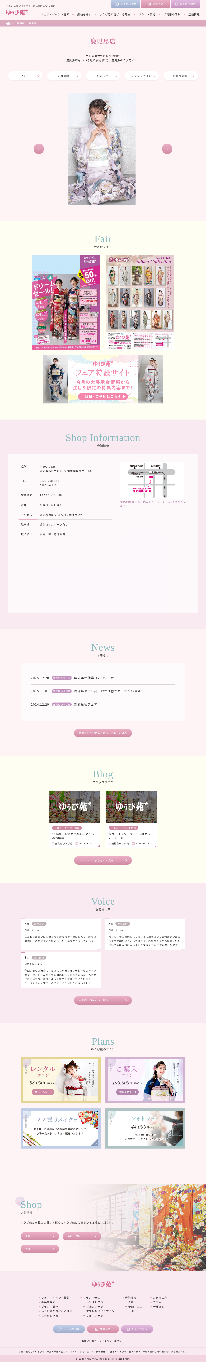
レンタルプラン (96, 1302)
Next (167, 149)
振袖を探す (84, 14)
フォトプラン (94, 1316)
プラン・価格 (147, 14)
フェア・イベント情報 (55, 14)
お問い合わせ (89, 1340)
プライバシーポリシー (111, 1340)
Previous (39, 149)
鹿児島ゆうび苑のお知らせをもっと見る (103, 733)
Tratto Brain (122, 1358)
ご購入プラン (94, 1307)
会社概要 (158, 1307)
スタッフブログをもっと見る (96, 860)
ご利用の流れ (172, 14)
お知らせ (102, 76)
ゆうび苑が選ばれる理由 (115, 14)
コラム (157, 1302)
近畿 (28, 1236)
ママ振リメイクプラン (100, 1311)
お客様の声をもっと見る (93, 1000)
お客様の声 (180, 76)
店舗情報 (194, 14)
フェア (24, 76)
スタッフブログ (141, 76)
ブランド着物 (49, 1307)
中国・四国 (74, 1236)
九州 (28, 1249)
